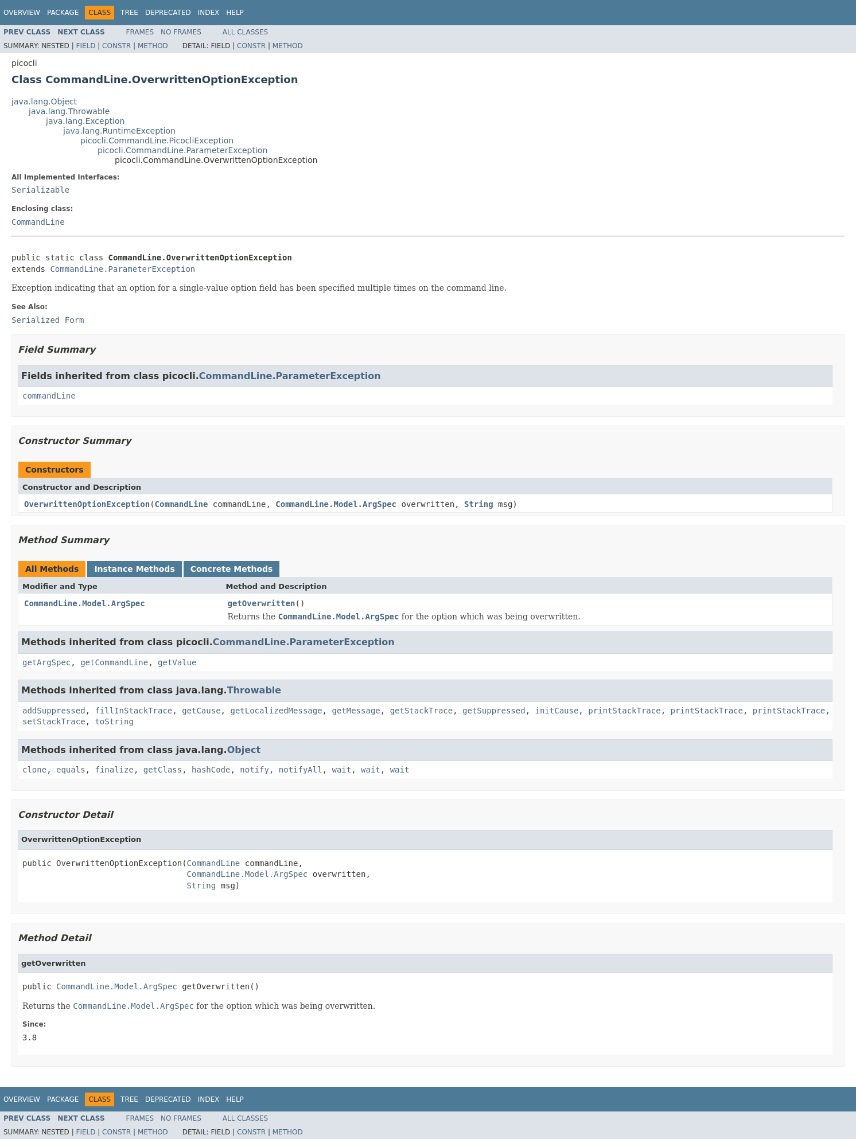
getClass (162, 769)
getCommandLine (114, 662)
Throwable (254, 690)
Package (63, 13)
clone (34, 769)
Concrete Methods (231, 569)
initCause (557, 710)
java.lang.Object (44, 101)
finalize (114, 769)
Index (209, 13)
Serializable (40, 189)
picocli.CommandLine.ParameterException (182, 150)
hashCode (211, 769)
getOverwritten (261, 603)
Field (85, 46)
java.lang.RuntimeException (119, 130)
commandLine (49, 395)
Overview (21, 13)
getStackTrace (421, 710)
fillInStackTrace (133, 710)
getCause (201, 710)
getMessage (356, 710)
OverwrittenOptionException (87, 504)
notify (254, 769)
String (478, 504)
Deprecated (168, 13)
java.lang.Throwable (69, 111)
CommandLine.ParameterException (122, 269)
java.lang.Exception (85, 121)
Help (235, 13)
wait (342, 769)
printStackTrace (624, 710)
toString (114, 721)
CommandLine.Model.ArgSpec (335, 504)
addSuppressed (53, 710)
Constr (116, 46)
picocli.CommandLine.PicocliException (157, 140)
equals (70, 769)
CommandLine (38, 222)
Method (153, 46)
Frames (140, 32)
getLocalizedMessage (276, 710)
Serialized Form (47, 320)
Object (244, 749)
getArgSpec (46, 662)
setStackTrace (53, 721)
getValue (177, 662)
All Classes (245, 32)
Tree (129, 13)
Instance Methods (134, 569)
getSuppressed (494, 710)
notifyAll (300, 769)
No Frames (181, 32)
